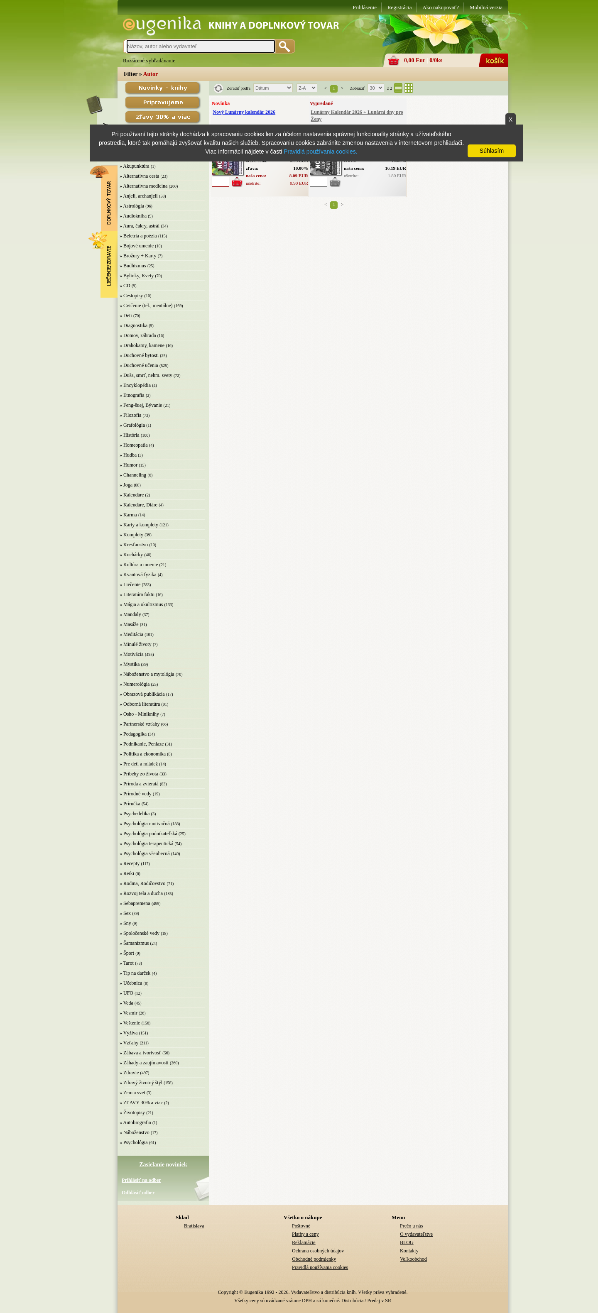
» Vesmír (128, 1013)
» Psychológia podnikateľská (148, 833)
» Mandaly (130, 614)
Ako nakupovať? (440, 7)
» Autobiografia (135, 1122)
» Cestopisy (131, 295)
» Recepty (130, 863)
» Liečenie (130, 584)
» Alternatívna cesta (139, 176)
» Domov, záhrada (138, 335)
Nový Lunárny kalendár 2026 (244, 112)
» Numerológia (135, 684)
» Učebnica (131, 983)
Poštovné (301, 1226)
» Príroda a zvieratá (139, 784)
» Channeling (133, 475)
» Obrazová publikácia (142, 694)
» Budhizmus (133, 266)
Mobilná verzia (486, 7)
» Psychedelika (135, 814)
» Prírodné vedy (136, 794)
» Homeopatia (134, 445)
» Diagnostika (133, 325)
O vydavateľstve (416, 1234)
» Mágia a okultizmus (141, 604)
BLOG (407, 1242)
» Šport (127, 953)
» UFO (126, 993)
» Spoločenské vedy (139, 933)
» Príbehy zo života (139, 774)
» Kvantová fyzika (138, 574)
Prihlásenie (365, 7)
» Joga (126, 485)
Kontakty (409, 1251)
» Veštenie (130, 1023)
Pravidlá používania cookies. (320, 151)
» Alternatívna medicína (143, 186)
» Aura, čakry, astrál (139, 226)
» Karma (128, 515)
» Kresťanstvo (134, 545)
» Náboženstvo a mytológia (147, 674)
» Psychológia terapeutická (146, 843)
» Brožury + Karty (138, 256)
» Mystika (130, 664)
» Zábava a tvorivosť (140, 1053)
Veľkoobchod (413, 1259)
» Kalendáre (132, 495)
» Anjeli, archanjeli (139, 196)
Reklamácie (304, 1242)
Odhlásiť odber (138, 1193)
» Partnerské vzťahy (139, 724)
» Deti (126, 315)
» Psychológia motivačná (145, 823)
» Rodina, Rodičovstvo (142, 883)
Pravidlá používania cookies (320, 1267)
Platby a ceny (305, 1234)
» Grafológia (132, 425)
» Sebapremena (135, 903)
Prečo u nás (411, 1226)
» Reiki (127, 873)
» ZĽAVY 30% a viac (141, 1102)
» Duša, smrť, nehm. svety (146, 375)
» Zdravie (129, 1073)
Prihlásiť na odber (141, 1180)
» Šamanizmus (134, 943)
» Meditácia (131, 634)
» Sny (125, 923)
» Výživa (128, 1033)
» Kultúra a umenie (139, 564)
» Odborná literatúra (140, 704)
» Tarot (127, 963)
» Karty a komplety (139, 525)
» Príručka (130, 804)
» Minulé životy (136, 644)
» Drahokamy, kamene (142, 345)
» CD (125, 286)
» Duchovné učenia (139, 365)
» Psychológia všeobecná (145, 853)
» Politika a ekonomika (143, 754)
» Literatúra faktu (137, 594)
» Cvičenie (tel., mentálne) (146, 305)
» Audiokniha (133, 216)
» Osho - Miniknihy (139, 714)
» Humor (128, 465)
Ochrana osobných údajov (318, 1251)
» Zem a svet (132, 1092)
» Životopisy (132, 1112)
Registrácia (399, 7)
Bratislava (194, 1226)
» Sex (125, 913)
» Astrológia (132, 206)
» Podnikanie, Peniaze (142, 744)
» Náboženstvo (135, 1132)
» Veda (126, 1003)
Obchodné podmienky (314, 1259)
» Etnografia (132, 395)
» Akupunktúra (135, 166)
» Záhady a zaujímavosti (144, 1063)
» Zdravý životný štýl (141, 1083)
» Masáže (129, 624)
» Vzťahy (129, 1043)
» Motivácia (132, 654)
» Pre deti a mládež (139, 764)
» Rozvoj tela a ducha (141, 893)
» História (130, 435)
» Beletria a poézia (138, 236)
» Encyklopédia (135, 385)
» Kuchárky (131, 554)
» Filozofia (130, 415)
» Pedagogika (133, 734)
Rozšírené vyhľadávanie (149, 60)
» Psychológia (134, 1142)
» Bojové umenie (137, 246)
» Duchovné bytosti (139, 355)
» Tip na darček (135, 973)
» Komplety (131, 535)
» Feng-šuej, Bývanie (141, 405)
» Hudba (128, 455)
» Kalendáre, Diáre (138, 505)
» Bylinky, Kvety (137, 276)
